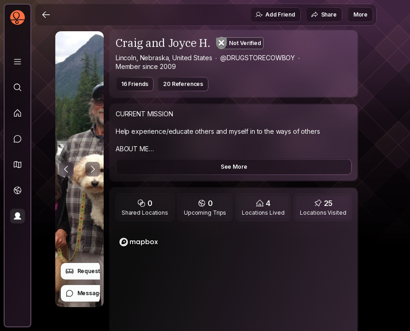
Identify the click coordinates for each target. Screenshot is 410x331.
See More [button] (234, 166)
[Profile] (17, 216)
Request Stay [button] (89, 271)
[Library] (17, 61)
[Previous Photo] (66, 169)
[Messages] (17, 138)
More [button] (360, 14)
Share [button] (324, 14)
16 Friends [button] (134, 83)
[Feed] (17, 113)
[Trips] (17, 190)
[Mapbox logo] (138, 242)
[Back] (46, 14)
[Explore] (17, 87)
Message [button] (84, 293)
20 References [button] (183, 83)
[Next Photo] (92, 169)
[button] (17, 164)
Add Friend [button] (275, 14)
